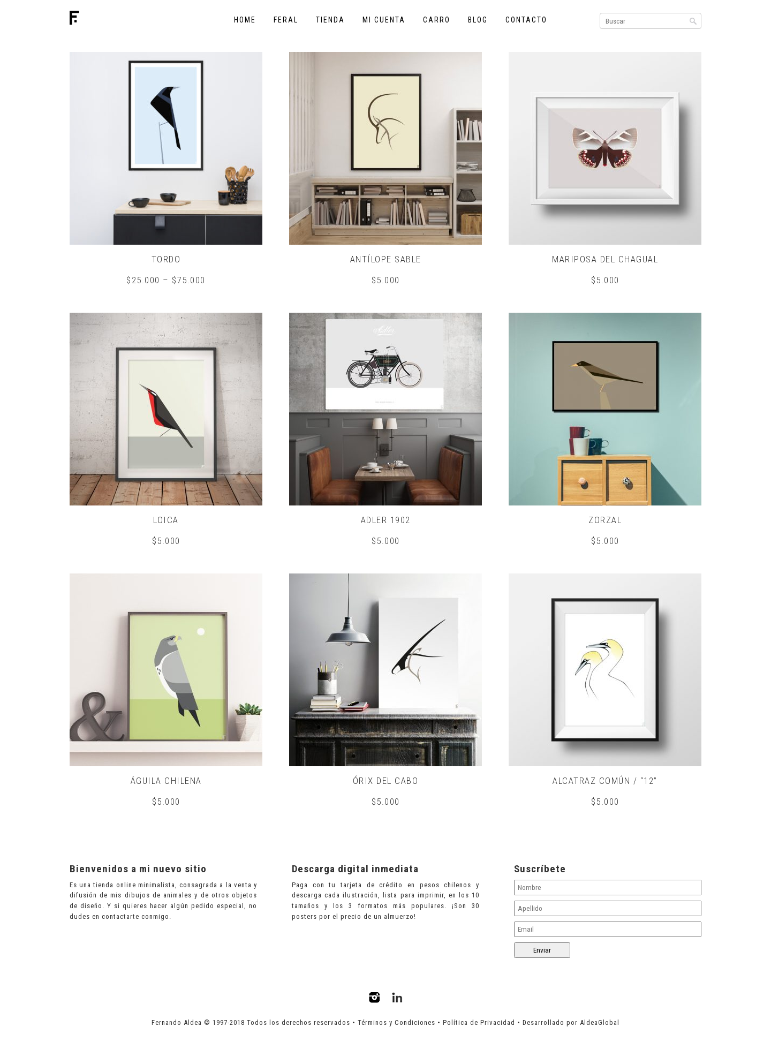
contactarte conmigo (135, 917)
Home (245, 20)
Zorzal (605, 520)
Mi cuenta (383, 20)
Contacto (526, 20)
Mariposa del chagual (605, 259)
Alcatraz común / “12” (605, 781)
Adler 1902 (386, 520)
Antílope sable (385, 259)
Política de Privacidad (479, 1024)
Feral (286, 20)
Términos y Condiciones (396, 1024)
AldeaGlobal (599, 1024)
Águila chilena (166, 781)
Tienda (330, 20)
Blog (478, 20)
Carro (436, 20)
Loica (166, 520)
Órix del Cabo (386, 781)
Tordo (166, 259)
